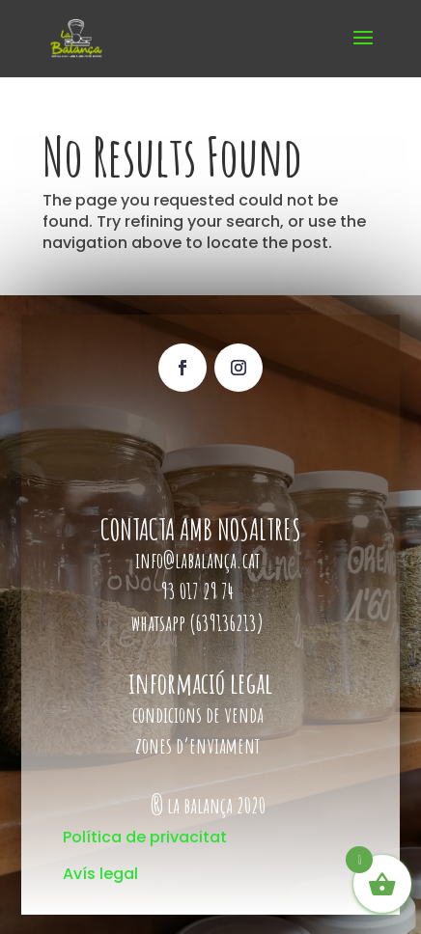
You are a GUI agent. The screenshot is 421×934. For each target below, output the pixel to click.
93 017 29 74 (199, 591)
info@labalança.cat (197, 560)
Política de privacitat (145, 837)
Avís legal (100, 874)
